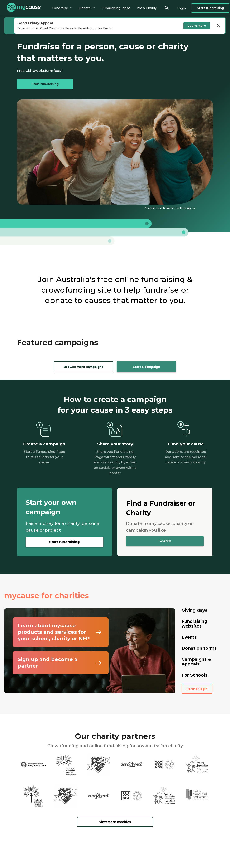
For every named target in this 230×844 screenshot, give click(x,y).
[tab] (61, 8)
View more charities (115, 822)
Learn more (197, 26)
